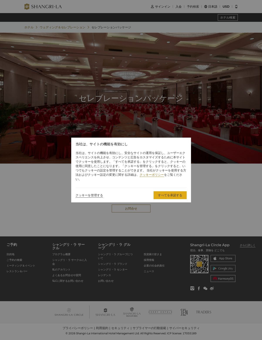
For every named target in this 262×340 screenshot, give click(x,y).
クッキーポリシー (152, 175)
